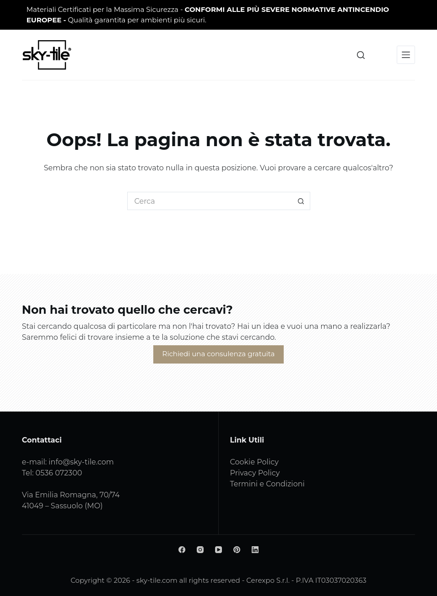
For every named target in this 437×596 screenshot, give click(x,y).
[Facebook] (181, 549)
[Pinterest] (236, 549)
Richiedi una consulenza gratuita (218, 353)
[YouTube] (218, 549)
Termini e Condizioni (267, 484)
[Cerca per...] (209, 201)
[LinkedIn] (255, 549)
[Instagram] (200, 549)
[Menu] (406, 55)
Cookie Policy (254, 462)
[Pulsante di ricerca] (301, 201)
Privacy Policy (255, 473)
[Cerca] (361, 55)
